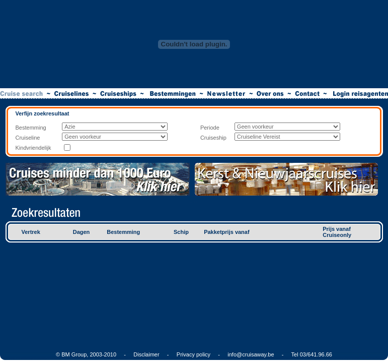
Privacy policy (193, 354)
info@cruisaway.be (250, 354)
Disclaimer (146, 354)
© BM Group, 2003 (79, 354)
